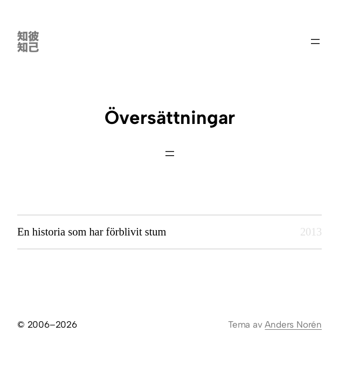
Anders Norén (293, 324)
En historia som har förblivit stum (91, 232)
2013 (311, 232)
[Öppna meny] (315, 41)
